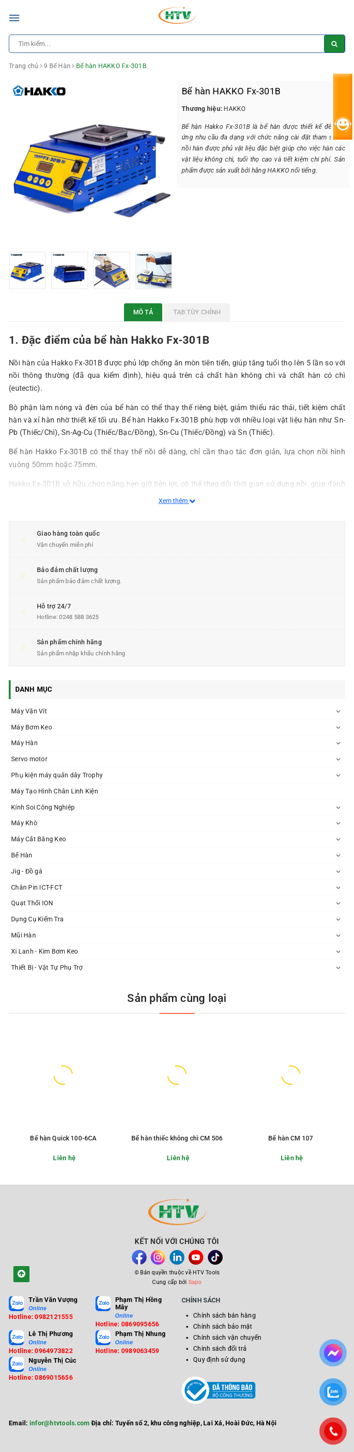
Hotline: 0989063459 (127, 1350)
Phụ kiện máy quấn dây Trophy (57, 775)
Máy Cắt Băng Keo (38, 839)
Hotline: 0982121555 (41, 1316)
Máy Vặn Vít (29, 711)
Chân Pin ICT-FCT (36, 887)
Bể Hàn (22, 855)
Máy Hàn (24, 742)
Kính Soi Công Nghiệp (43, 807)
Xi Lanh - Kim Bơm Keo (44, 951)
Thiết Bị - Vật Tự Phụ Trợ (47, 967)
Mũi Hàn (23, 935)
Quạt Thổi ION (32, 903)
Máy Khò (24, 823)
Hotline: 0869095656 (127, 1324)
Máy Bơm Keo (31, 727)
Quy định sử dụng (219, 1359)
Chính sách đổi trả (220, 1348)
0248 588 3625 (79, 616)
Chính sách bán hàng (224, 1315)
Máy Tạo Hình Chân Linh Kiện (54, 791)
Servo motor (29, 759)
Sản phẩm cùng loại (176, 998)
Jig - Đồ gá (26, 871)
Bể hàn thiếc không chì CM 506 (177, 1138)
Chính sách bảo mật (223, 1326)
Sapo (195, 1282)
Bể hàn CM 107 (290, 1138)
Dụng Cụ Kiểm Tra (37, 919)
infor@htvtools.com (60, 1423)
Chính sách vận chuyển (227, 1337)
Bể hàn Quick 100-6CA (63, 1138)
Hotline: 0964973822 (41, 1350)
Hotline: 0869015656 (41, 1377)
